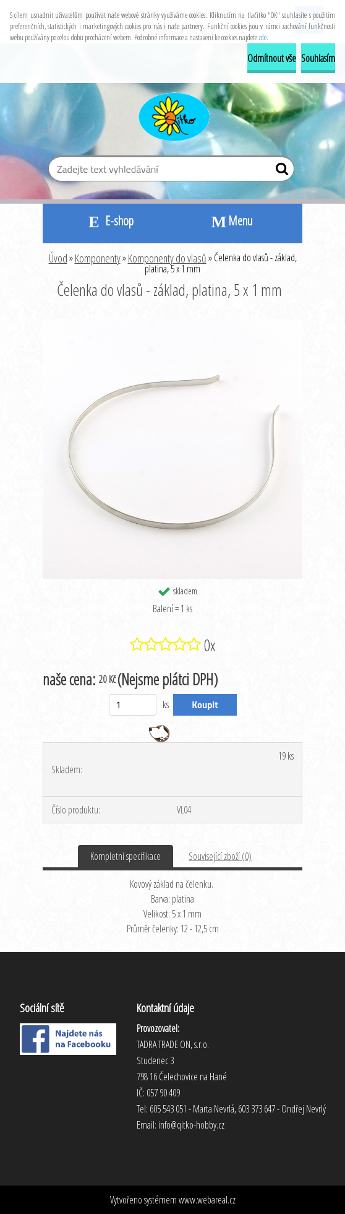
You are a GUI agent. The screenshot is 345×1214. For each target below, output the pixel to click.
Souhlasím (318, 58)
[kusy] (132, 705)
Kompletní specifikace (125, 856)
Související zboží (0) (220, 856)
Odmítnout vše (271, 58)
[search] (280, 171)
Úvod (58, 258)
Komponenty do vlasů (167, 258)
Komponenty (98, 258)
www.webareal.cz (207, 1200)
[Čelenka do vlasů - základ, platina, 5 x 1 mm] (172, 324)
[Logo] (173, 115)
